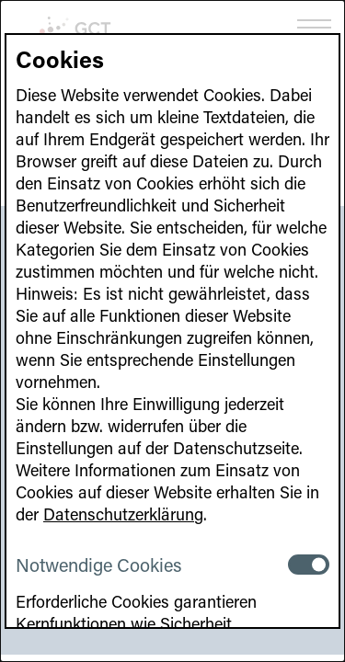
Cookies (60, 59)
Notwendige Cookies (98, 565)
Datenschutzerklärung (123, 514)
